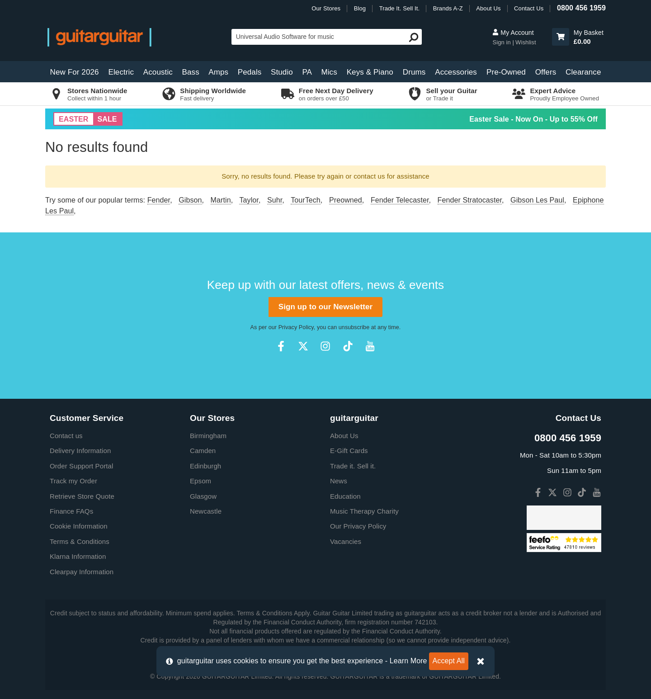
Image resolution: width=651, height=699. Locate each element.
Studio (282, 72)
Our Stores (325, 8)
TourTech (306, 200)
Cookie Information (79, 526)
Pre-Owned (506, 72)
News (338, 481)
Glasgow (203, 496)
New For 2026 (74, 72)
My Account (512, 32)
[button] (560, 37)
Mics (329, 72)
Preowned (345, 200)
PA (307, 72)
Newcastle (206, 511)
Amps (218, 72)
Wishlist (525, 42)
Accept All (449, 661)
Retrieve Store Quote (82, 496)
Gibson (190, 200)
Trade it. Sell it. (353, 466)
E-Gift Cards (349, 450)
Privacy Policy (296, 327)
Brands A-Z (448, 8)
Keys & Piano (370, 72)
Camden (203, 450)
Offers (546, 72)
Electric (121, 72)
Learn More (408, 661)
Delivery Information (80, 450)
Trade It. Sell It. (399, 8)
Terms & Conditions (79, 541)
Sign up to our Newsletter (325, 306)
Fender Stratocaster (470, 200)
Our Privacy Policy (358, 526)
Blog (360, 8)
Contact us (66, 435)
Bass (190, 72)
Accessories (456, 72)
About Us (488, 8)
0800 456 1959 (581, 8)
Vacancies (345, 541)
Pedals (250, 72)
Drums (414, 72)
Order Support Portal (81, 466)
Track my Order (73, 481)
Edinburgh (205, 466)
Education (345, 496)
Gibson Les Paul (537, 200)
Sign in (502, 42)
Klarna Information (78, 556)
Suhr (274, 200)
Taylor (248, 200)
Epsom (200, 481)
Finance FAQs (71, 511)
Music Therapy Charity (364, 511)
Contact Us (528, 8)
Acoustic (158, 72)
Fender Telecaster (400, 200)
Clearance (583, 72)
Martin (221, 200)
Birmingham (208, 435)
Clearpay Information (81, 572)
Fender (158, 200)
